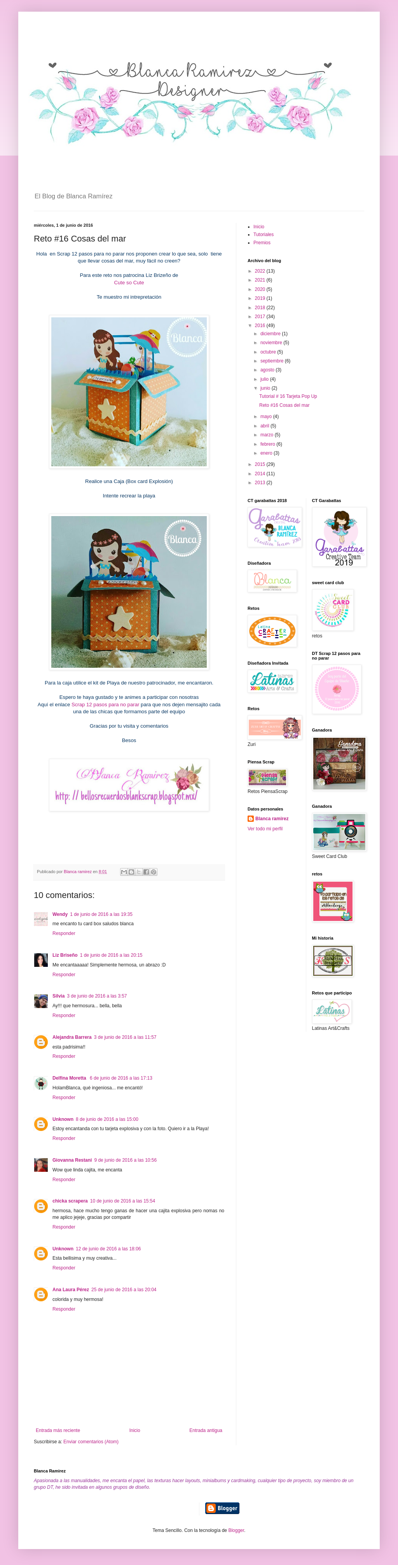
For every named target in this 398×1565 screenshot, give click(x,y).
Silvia (58, 996)
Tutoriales (263, 234)
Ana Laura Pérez (70, 1289)
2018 (261, 307)
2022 (261, 271)
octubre (268, 352)
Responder (63, 933)
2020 (261, 289)
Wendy (60, 914)
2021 (261, 280)
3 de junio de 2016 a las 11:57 (125, 1037)
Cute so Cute (129, 282)
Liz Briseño (65, 955)
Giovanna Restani (72, 1160)
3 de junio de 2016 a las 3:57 (97, 996)
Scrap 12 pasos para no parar (105, 704)
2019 (261, 298)
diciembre (271, 333)
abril (265, 426)
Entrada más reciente (58, 1430)
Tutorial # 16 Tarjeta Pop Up (288, 396)
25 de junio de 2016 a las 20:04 (123, 1289)
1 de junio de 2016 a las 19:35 (101, 914)
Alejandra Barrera (72, 1037)
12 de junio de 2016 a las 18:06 (108, 1249)
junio (266, 388)
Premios (262, 242)
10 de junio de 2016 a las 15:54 (122, 1201)
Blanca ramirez (271, 818)
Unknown (62, 1119)
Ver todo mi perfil (265, 829)
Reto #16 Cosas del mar (284, 405)
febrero (268, 444)
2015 (261, 464)
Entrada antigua (205, 1430)
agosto (268, 370)
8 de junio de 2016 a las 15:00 (107, 1119)
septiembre (272, 361)
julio (265, 379)
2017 (261, 316)
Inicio (134, 1430)
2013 (261, 482)
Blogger (236, 1530)
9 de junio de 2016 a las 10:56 (125, 1160)
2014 (261, 473)
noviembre (271, 342)
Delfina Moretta (69, 1078)
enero (267, 453)
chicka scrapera (70, 1201)
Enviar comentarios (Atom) (91, 1441)
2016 (261, 325)
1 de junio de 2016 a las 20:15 (111, 955)
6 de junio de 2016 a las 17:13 (121, 1078)
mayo (266, 416)
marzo (267, 435)
